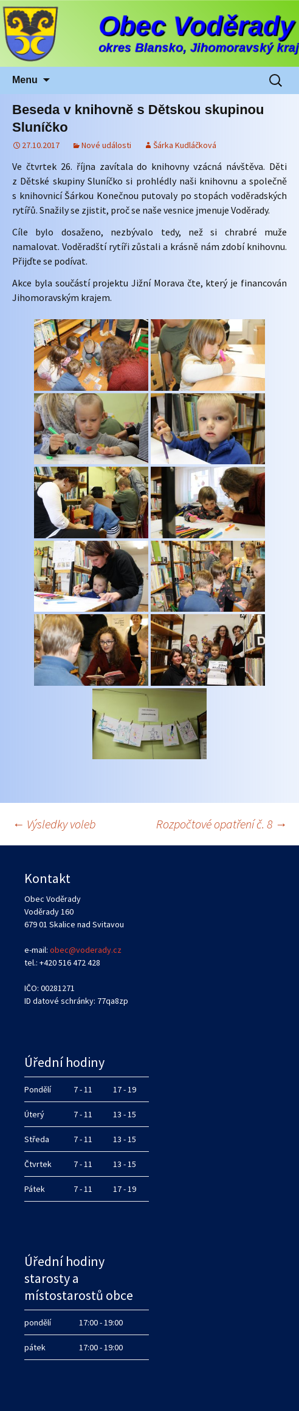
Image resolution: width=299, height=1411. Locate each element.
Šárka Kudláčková (184, 145)
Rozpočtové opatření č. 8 (221, 823)
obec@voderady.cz (86, 949)
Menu (25, 80)
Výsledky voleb (54, 823)
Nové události (106, 145)
